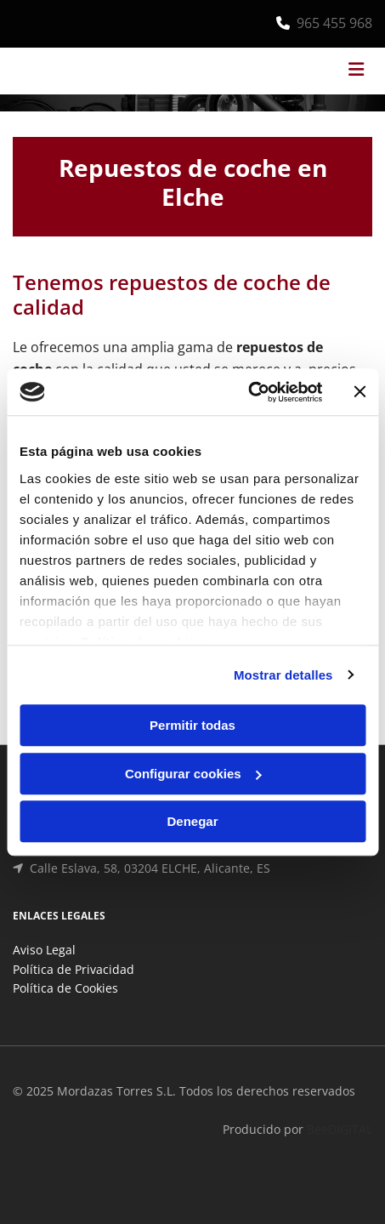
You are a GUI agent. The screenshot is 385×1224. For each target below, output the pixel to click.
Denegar (192, 821)
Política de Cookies (65, 988)
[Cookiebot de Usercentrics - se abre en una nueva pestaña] (247, 392)
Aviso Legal (44, 950)
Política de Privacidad (73, 969)
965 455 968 (334, 23)
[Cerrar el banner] (359, 392)
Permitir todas (192, 725)
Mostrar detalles (283, 675)
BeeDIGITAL (339, 1129)
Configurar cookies (193, 773)
